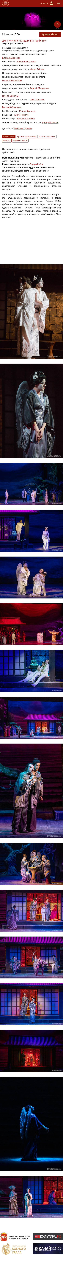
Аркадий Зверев (50, 122)
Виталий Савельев (11, 107)
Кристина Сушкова (26, 62)
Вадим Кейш (36, 164)
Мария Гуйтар (37, 69)
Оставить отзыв (20, 141)
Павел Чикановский (12, 81)
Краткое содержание (26, 136)
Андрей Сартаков (26, 119)
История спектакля (47, 136)
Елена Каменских (11, 58)
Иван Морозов (37, 100)
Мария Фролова (27, 111)
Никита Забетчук (10, 96)
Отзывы (6, 141)
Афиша (44, 3)
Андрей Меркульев (39, 88)
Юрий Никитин (21, 115)
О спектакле (8, 136)
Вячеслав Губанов (23, 128)
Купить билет (50, 34)
